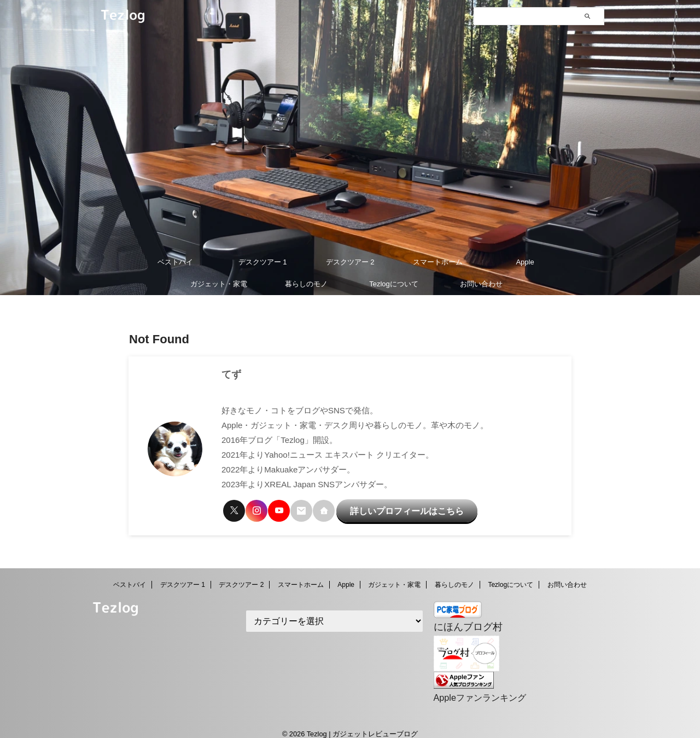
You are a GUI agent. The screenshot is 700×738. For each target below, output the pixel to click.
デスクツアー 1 (262, 262)
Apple (525, 262)
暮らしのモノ (306, 284)
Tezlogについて (393, 284)
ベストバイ (175, 262)
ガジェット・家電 (218, 284)
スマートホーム (438, 262)
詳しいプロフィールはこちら (387, 508)
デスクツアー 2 (350, 262)
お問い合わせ (481, 284)
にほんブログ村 (462, 619)
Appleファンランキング (474, 687)
